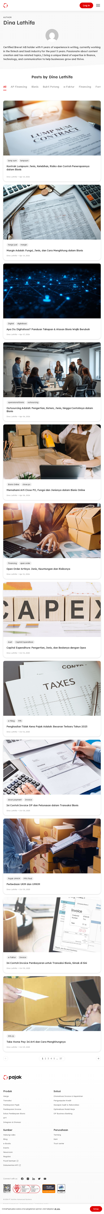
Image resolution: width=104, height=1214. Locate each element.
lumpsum (24, 160)
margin (24, 245)
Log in (86, 5)
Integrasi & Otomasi (12, 1122)
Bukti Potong (51, 86)
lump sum (12, 160)
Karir (56, 1139)
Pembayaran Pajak (11, 1105)
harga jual (12, 245)
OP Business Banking (63, 1113)
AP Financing (19, 86)
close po (26, 484)
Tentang (57, 1135)
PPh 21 (11, 1036)
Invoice (28, 799)
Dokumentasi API (10, 1165)
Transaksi (7, 1100)
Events (6, 1148)
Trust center (59, 1143)
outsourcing (33, 402)
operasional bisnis (16, 402)
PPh (20, 721)
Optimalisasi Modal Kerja (64, 1109)
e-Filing (11, 721)
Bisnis (34, 86)
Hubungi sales (9, 1135)
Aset (10, 642)
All (4, 86)
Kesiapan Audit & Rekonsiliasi (66, 1105)
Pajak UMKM (14, 878)
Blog (5, 1139)
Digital (11, 323)
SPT (5, 1118)
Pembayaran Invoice (12, 1109)
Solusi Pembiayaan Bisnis (14, 1113)
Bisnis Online (13, 484)
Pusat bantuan (9, 1161)
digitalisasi (22, 323)
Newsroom (8, 1152)
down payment (15, 799)
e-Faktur (69, 86)
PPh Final (28, 878)
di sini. (57, 1209)
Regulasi (7, 1156)
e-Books (7, 1143)
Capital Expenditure (24, 642)
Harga (6, 1096)
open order (25, 563)
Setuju (96, 1209)
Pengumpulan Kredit (62, 1100)
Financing (85, 86)
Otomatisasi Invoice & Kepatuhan (68, 1096)
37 (61, 1058)
